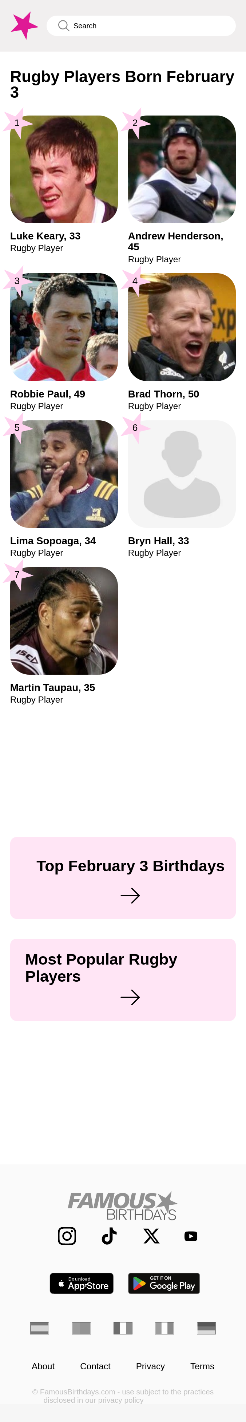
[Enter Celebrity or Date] (141, 26)
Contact (95, 1366)
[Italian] (164, 1328)
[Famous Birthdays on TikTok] (103, 1236)
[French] (123, 1328)
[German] (206, 1328)
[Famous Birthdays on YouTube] (186, 1236)
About (43, 1366)
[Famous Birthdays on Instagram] (60, 1236)
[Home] (123, 1205)
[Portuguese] (81, 1328)
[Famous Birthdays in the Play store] (164, 1283)
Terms (202, 1366)
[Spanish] (39, 1328)
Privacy (150, 1366)
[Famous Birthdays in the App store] (81, 1283)
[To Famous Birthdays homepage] (23, 25)
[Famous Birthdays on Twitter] (145, 1236)
